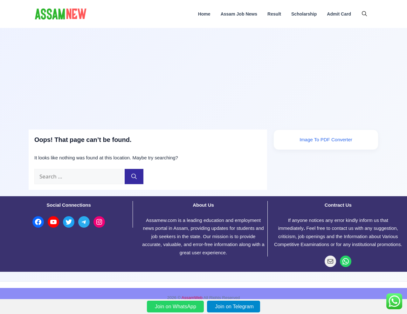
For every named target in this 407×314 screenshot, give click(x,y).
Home (204, 14)
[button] (364, 13)
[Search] (134, 176)
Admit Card (339, 14)
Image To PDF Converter (326, 139)
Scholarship (304, 14)
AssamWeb (192, 297)
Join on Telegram (234, 306)
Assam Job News (239, 14)
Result (274, 14)
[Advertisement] (203, 75)
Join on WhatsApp (176, 306)
